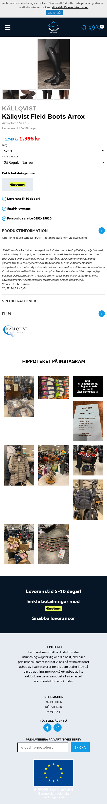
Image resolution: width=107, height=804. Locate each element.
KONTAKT (53, 712)
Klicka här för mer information (70, 7)
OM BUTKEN (53, 702)
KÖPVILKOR (53, 707)
